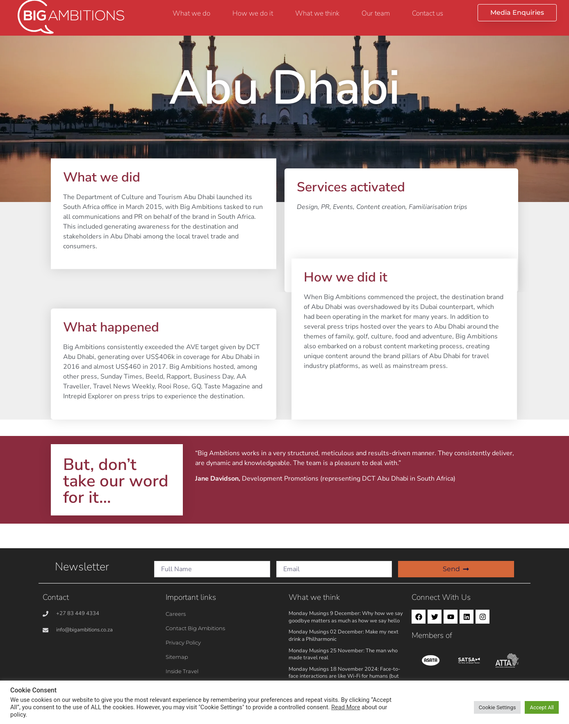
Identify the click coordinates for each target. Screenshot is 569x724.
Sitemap (177, 657)
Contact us (427, 13)
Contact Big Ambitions (195, 628)
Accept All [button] (542, 707)
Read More (345, 707)
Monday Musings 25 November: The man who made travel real (343, 654)
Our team (376, 13)
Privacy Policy (183, 642)
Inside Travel (182, 671)
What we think (317, 13)
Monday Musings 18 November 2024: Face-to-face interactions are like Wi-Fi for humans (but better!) (344, 676)
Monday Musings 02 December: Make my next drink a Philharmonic (343, 635)
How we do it (252, 13)
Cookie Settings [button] (497, 707)
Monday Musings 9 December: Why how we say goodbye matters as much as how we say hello (346, 617)
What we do (191, 13)
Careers (176, 614)
